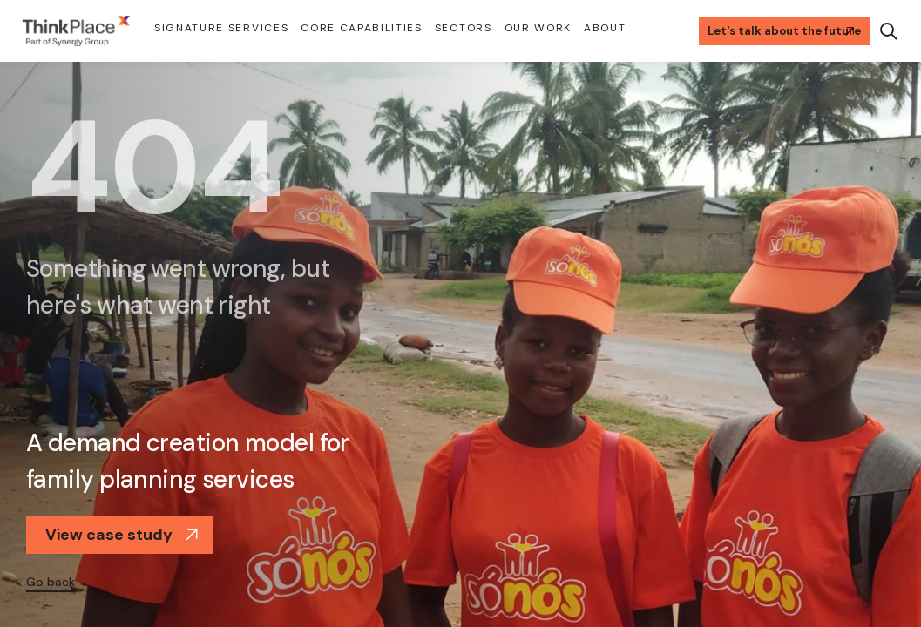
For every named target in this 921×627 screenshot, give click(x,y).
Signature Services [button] (221, 28)
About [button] (605, 28)
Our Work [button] (538, 28)
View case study (122, 534)
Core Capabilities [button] (362, 28)
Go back (50, 582)
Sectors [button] (463, 28)
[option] (460, 343)
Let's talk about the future (784, 31)
